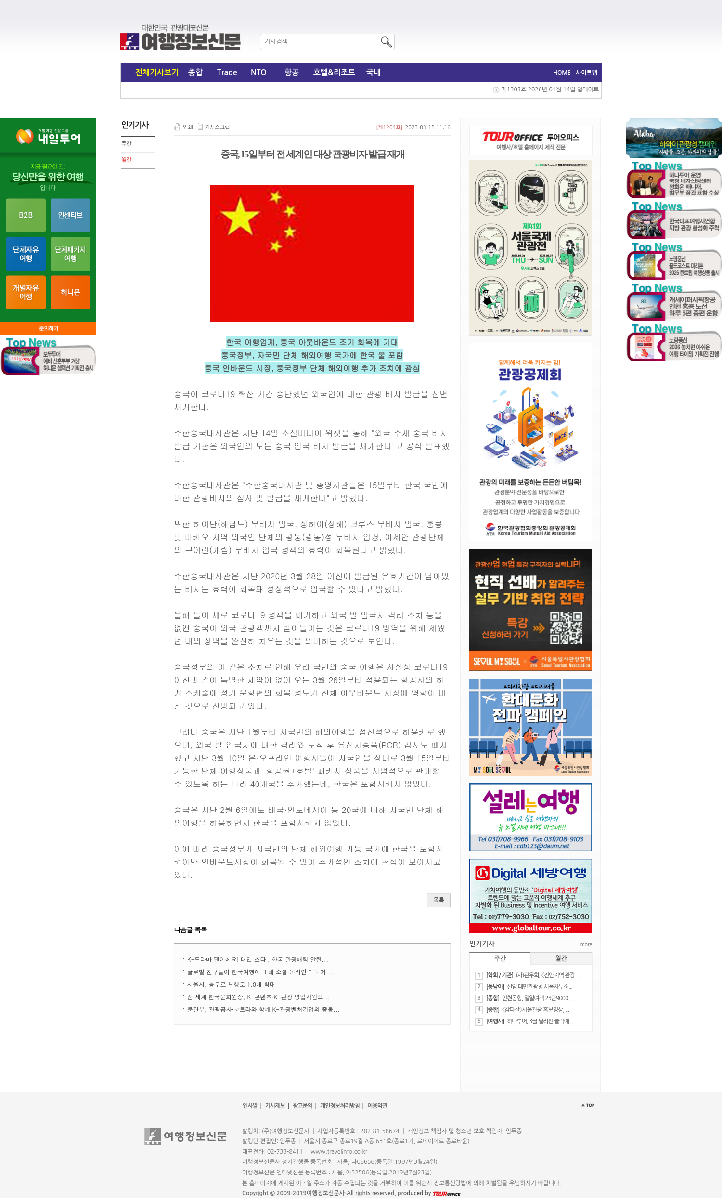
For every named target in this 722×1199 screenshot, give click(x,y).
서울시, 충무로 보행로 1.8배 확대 (231, 984)
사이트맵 (586, 73)
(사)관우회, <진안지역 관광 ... (548, 975)
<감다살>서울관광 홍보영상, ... (535, 1010)
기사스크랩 (217, 127)
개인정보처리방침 (340, 1106)
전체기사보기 (157, 72)
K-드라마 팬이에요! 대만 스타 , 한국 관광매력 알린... (257, 959)
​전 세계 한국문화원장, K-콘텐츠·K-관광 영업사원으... (258, 997)
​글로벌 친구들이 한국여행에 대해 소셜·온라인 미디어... (260, 971)
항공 (291, 72)
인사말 (250, 1106)
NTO (259, 72)
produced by (429, 1193)
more (586, 944)
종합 (195, 72)
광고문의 (302, 1106)
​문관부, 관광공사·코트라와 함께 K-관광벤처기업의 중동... (263, 1009)
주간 (126, 144)
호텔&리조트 (334, 72)
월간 (126, 160)
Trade (227, 72)
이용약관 (377, 1106)
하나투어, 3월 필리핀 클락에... (540, 1021)
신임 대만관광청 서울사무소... (539, 987)
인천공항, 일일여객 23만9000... (537, 998)
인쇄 (188, 127)
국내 (373, 72)
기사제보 (275, 1106)
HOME (562, 73)
